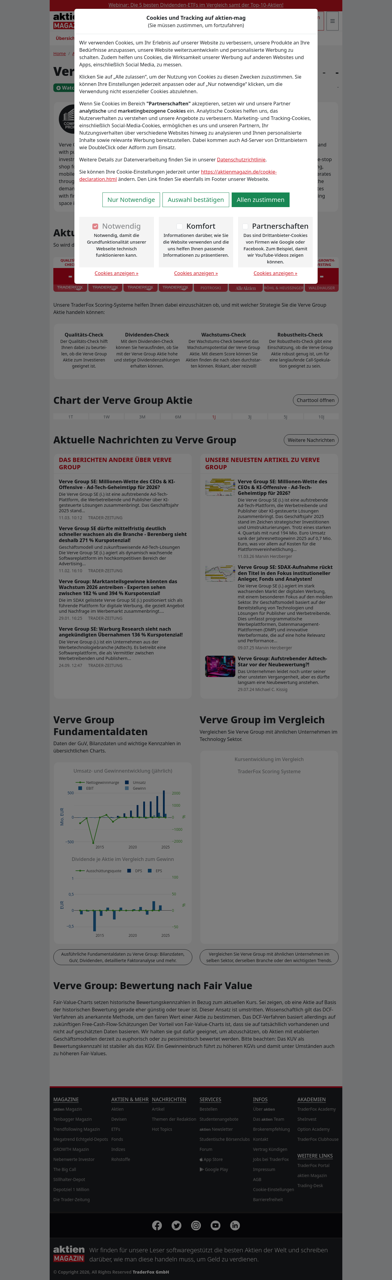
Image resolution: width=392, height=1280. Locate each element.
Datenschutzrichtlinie (241, 159)
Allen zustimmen (261, 200)
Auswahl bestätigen (196, 200)
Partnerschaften (280, 226)
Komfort (200, 226)
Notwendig (121, 226)
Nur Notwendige (131, 200)
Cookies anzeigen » (117, 273)
